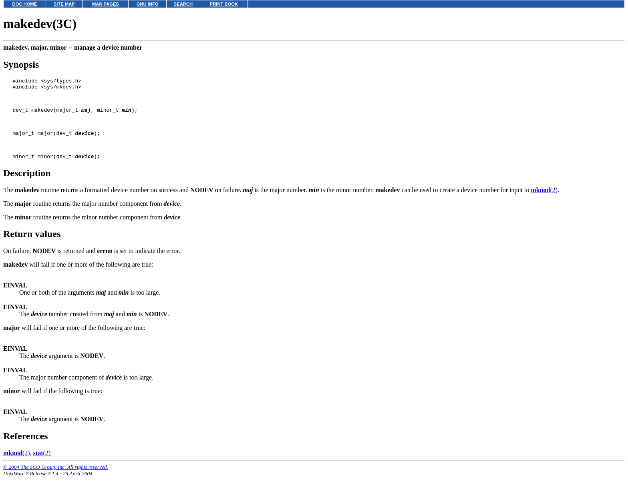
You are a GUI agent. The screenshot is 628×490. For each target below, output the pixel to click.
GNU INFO (148, 4)
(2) (544, 203)
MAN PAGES (105, 4)
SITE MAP (64, 4)
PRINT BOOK (224, 4)
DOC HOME (24, 4)
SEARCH (183, 4)
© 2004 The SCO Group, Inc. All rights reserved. (55, 480)
